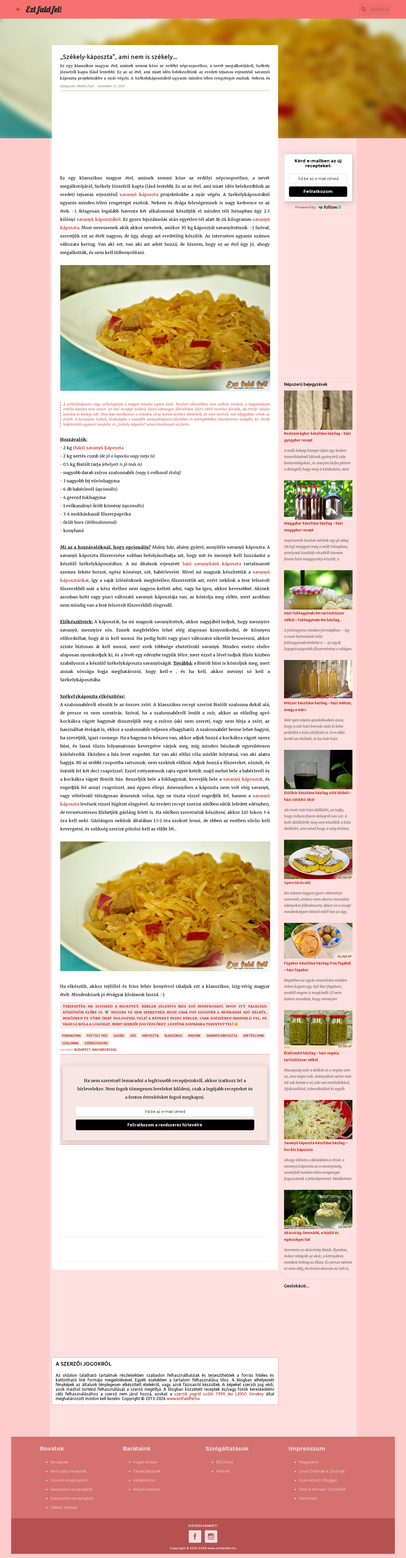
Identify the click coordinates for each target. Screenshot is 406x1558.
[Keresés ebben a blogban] (363, 9)
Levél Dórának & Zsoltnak (322, 1471)
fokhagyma (71, 1035)
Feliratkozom (318, 191)
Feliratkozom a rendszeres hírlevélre (164, 1124)
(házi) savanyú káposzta (98, 447)
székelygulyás (96, 1043)
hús (133, 1035)
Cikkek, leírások (63, 1507)
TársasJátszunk (146, 1471)
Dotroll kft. (337, 1489)
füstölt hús (97, 1035)
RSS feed (224, 1462)
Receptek (59, 1462)
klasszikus (173, 1035)
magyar (194, 1035)
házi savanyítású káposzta (212, 563)
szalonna (70, 1043)
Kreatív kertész (146, 1489)
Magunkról (308, 1462)
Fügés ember (145, 1462)
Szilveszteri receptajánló (72, 1498)
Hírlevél (222, 1471)
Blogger (330, 1480)
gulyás (118, 1035)
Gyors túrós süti (297, 883)
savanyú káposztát (243, 779)
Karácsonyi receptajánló (71, 1489)
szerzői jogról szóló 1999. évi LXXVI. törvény (219, 1394)
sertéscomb (253, 1035)
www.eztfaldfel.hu (183, 1398)
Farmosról (308, 1498)
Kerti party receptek (68, 1471)
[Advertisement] (165, 131)
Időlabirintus (144, 1480)
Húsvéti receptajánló (69, 1480)
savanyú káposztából (99, 219)
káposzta (150, 1035)
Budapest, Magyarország (95, 1049)
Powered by (318, 207)
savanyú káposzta (139, 194)
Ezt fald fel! (43, 9)
